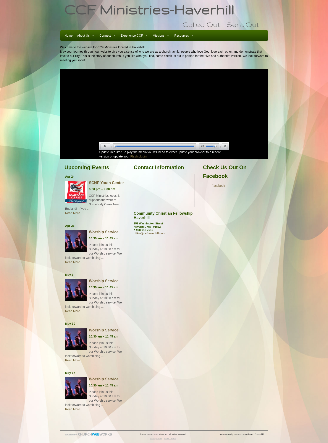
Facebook (218, 185)
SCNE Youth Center (106, 183)
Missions (158, 35)
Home (69, 35)
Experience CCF (132, 35)
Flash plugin (138, 156)
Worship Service (104, 232)
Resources (181, 35)
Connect (105, 35)
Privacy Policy (156, 439)
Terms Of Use (170, 439)
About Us (83, 35)
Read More (72, 213)
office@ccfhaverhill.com (149, 233)
